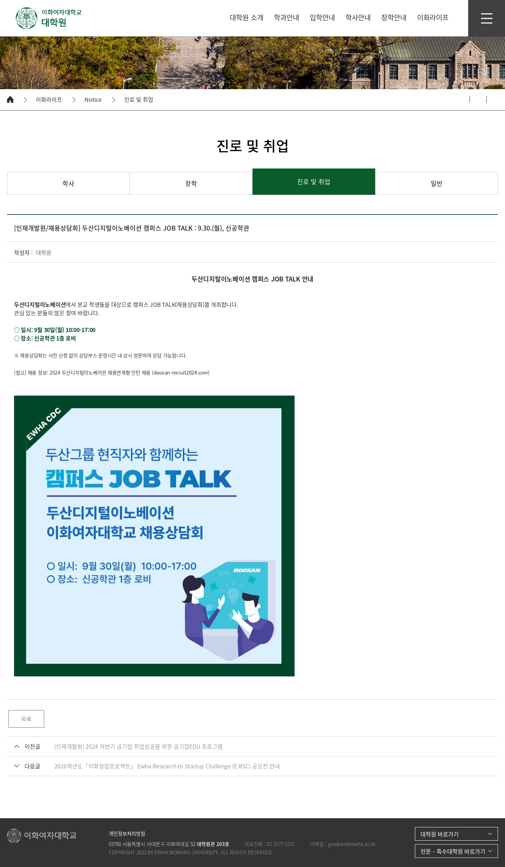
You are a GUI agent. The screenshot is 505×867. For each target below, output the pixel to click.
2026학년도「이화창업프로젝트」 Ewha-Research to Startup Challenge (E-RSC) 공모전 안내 (167, 766)
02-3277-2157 (281, 843)
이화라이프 (49, 99)
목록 (26, 719)
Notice (93, 99)
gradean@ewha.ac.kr (352, 843)
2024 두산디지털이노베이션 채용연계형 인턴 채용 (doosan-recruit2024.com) (129, 372)
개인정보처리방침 (127, 833)
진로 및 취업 (138, 99)
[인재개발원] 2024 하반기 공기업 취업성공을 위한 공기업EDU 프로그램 (138, 746)
